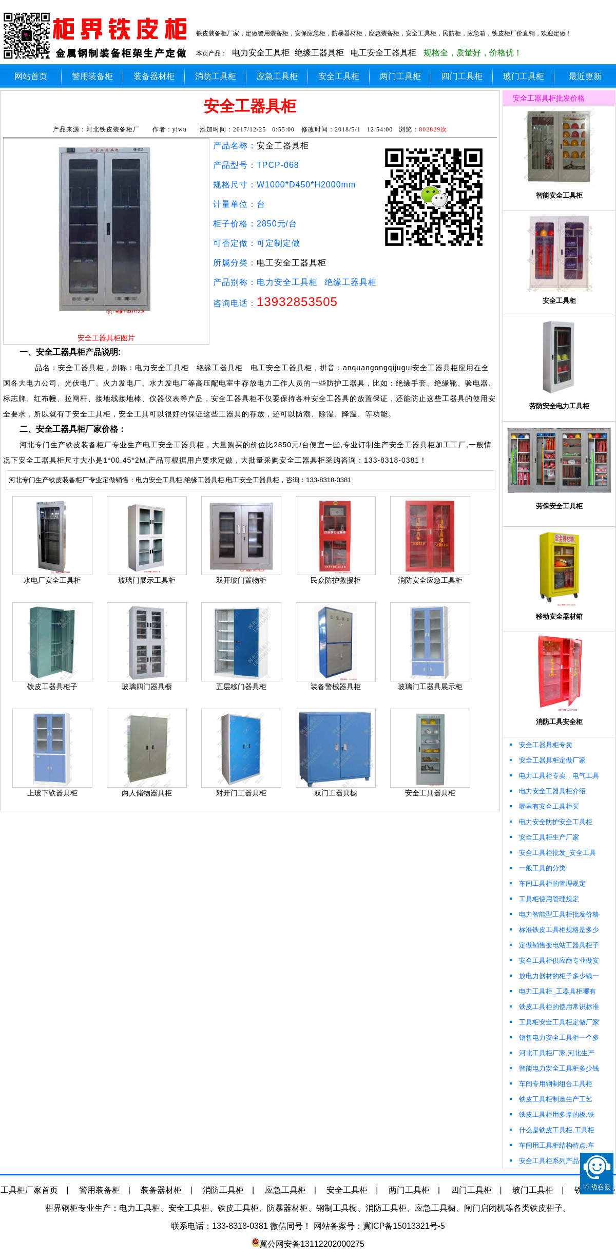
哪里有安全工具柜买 (543, 806)
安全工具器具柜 (430, 793)
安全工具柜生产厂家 (543, 837)
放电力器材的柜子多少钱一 (553, 976)
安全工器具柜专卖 (540, 745)
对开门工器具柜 (241, 793)
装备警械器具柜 (336, 686)
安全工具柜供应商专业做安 (553, 960)
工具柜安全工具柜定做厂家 (553, 1022)
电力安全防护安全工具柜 (550, 822)
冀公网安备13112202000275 (311, 1244)
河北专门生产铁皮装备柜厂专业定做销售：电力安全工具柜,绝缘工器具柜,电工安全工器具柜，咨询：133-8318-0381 (180, 480)
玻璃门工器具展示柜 (430, 686)
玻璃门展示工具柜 (147, 580)
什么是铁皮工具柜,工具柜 (551, 1130)
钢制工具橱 (336, 1208)
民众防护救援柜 (336, 580)
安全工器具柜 (283, 145)
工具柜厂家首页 (29, 1190)
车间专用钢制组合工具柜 (550, 1084)
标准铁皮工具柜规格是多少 (553, 930)
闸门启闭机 (484, 1208)
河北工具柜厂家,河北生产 (551, 1053)
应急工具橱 (435, 1208)
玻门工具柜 (523, 76)
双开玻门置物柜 (241, 580)
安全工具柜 (338, 76)
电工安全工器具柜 (383, 52)
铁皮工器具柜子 (52, 686)
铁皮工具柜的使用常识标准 (553, 1007)
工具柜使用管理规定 (543, 899)
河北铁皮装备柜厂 (113, 129)
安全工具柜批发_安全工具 (552, 853)
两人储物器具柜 (147, 793)
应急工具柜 (277, 76)
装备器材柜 (154, 76)
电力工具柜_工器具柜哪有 (552, 991)
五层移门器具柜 (241, 686)
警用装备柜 (92, 76)
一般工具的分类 (537, 868)
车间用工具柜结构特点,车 (551, 1145)
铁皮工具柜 (238, 1208)
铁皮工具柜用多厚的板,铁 (551, 1114)
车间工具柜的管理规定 (547, 883)
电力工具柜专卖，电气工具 (553, 775)
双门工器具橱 (335, 793)
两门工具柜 (400, 76)
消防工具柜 (215, 76)
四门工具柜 (462, 76)
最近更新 (585, 76)
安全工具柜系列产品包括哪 (553, 1161)
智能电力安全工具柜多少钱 (553, 1068)
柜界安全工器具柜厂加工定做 (97, 36)
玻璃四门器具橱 (147, 686)
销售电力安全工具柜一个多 (553, 1037)
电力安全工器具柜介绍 (547, 791)
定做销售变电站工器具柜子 (553, 945)
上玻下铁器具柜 (52, 793)
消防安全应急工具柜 (430, 580)
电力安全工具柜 (261, 52)
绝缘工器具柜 (319, 52)
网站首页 (30, 76)
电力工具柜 (139, 1208)
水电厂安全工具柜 (52, 580)
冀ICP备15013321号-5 (404, 1226)
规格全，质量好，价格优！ (473, 52)
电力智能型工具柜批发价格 (553, 914)
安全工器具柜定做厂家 (547, 760)
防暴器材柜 (287, 1208)
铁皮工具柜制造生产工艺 (550, 1099)
